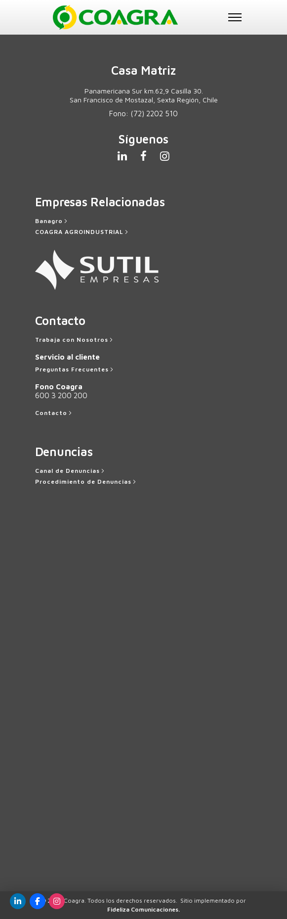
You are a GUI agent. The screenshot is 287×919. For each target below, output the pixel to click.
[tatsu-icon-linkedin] (125, 155)
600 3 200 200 (61, 395)
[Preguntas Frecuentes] (75, 369)
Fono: (143, 113)
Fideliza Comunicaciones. (143, 909)
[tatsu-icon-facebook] (146, 155)
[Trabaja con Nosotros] (75, 340)
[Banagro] (52, 221)
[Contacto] (54, 413)
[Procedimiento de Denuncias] (86, 482)
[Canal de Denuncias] (70, 471)
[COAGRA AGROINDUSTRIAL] (82, 232)
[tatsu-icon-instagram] (164, 155)
